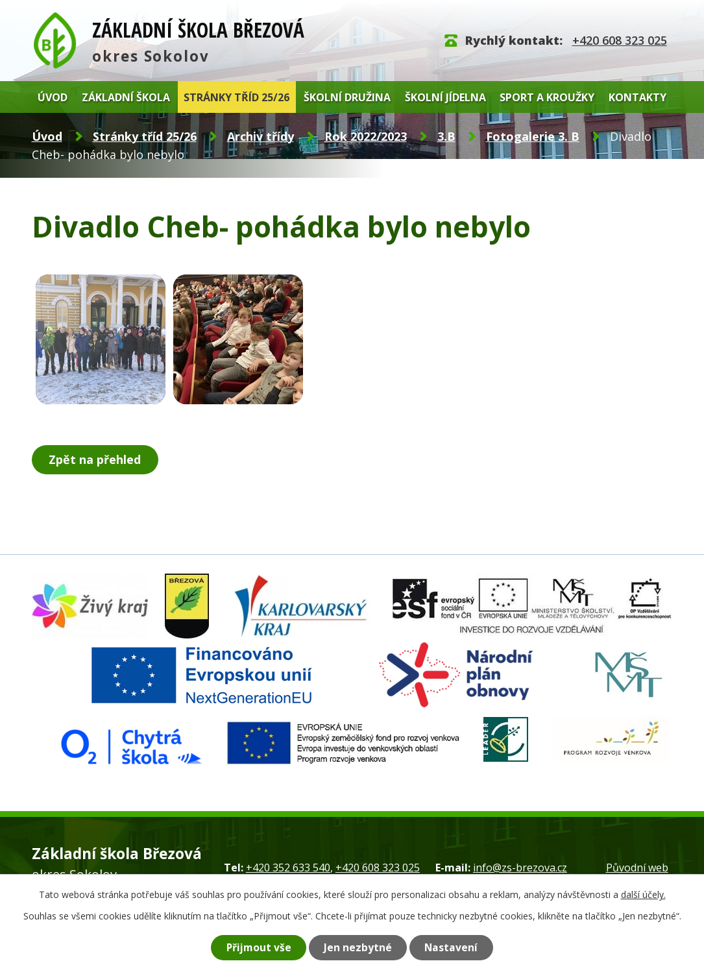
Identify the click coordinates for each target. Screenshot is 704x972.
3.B (446, 136)
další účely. (643, 894)
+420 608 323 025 (619, 40)
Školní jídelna (445, 97)
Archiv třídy (260, 136)
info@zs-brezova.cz (520, 867)
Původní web (637, 867)
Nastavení (452, 947)
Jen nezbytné (358, 947)
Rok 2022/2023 (365, 136)
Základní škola (126, 97)
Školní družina (347, 97)
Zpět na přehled (95, 459)
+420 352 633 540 (288, 867)
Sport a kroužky (547, 97)
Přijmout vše (258, 947)
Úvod (52, 97)
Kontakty (637, 97)
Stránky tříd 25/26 (236, 97)
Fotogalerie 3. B (532, 136)
